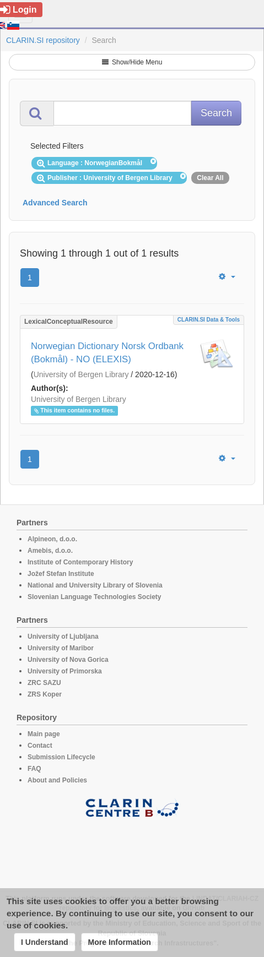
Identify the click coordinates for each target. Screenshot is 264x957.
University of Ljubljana (63, 636)
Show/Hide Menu (132, 62)
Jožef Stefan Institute (61, 574)
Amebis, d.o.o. (50, 550)
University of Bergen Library (81, 374)
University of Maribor (61, 648)
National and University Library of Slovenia (95, 585)
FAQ (34, 769)
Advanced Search (55, 202)
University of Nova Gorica (68, 660)
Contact (40, 745)
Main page (44, 734)
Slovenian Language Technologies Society (94, 597)
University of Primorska (65, 671)
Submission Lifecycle (61, 757)
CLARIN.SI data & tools (208, 320)
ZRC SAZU (44, 683)
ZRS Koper (45, 694)
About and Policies (57, 780)
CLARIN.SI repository (43, 40)
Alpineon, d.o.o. (52, 539)
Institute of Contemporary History (80, 562)
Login (18, 9)
